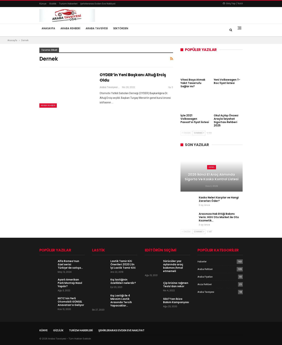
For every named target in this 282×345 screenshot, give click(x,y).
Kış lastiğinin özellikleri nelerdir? (123, 281)
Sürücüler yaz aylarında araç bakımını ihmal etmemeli (173, 266)
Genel (211, 167)
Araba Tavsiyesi (97, 28)
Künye (42, 3)
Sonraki (199, 133)
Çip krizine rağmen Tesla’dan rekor (175, 284)
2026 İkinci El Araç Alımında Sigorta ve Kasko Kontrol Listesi (212, 176)
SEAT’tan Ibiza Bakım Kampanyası (176, 300)
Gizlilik (52, 3)
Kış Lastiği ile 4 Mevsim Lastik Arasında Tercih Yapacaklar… (121, 300)
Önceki (186, 133)
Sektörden (120, 28)
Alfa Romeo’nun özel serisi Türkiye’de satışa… (70, 264)
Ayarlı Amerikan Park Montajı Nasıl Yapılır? (70, 283)
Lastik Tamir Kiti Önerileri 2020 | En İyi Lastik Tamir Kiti (123, 264)
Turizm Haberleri (68, 3)
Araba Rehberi (70, 28)
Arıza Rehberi (204, 284)
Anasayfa (48, 28)
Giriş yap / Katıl (233, 3)
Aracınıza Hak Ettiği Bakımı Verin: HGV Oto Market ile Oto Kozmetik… (219, 217)
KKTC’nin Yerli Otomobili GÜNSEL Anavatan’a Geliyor (71, 301)
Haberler (202, 261)
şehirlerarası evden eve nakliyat (98, 3)
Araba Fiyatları (205, 276)
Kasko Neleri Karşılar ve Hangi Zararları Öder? (219, 199)
